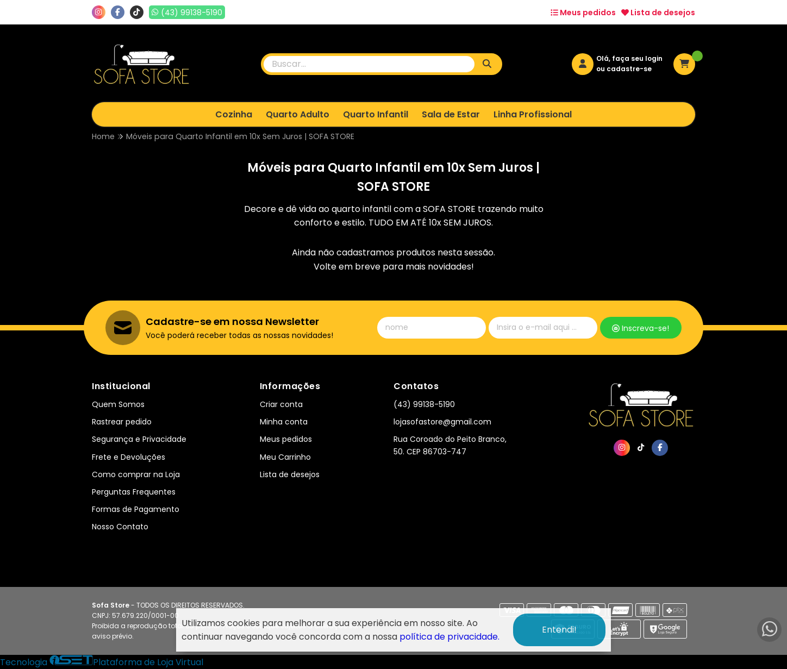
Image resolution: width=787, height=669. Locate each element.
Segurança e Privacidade (139, 439)
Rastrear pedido (122, 421)
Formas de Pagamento (135, 509)
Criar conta (281, 404)
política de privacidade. (449, 636)
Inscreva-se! (640, 328)
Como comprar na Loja (136, 474)
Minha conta (284, 421)
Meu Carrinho (285, 457)
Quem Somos (118, 404)
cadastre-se (629, 68)
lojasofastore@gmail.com (442, 421)
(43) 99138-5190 (424, 404)
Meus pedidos (583, 12)
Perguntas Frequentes (134, 491)
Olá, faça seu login (629, 58)
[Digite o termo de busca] (369, 64)
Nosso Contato (120, 526)
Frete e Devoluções (128, 457)
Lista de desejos (658, 12)
